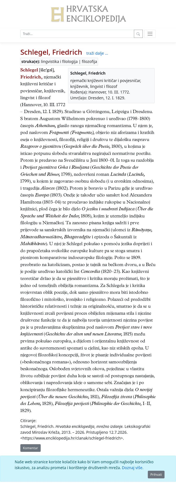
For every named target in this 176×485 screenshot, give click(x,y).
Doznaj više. (132, 467)
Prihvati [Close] (156, 474)
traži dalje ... (97, 53)
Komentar (30, 448)
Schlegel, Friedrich (51, 52)
